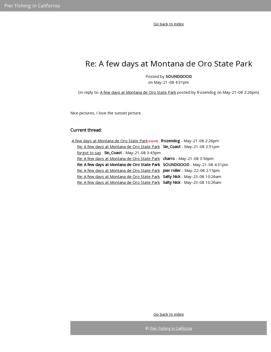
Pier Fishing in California (32, 5)
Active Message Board (25, 22)
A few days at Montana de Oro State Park (138, 92)
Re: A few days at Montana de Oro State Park (118, 146)
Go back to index (168, 23)
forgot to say (89, 152)
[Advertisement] (33, 127)
